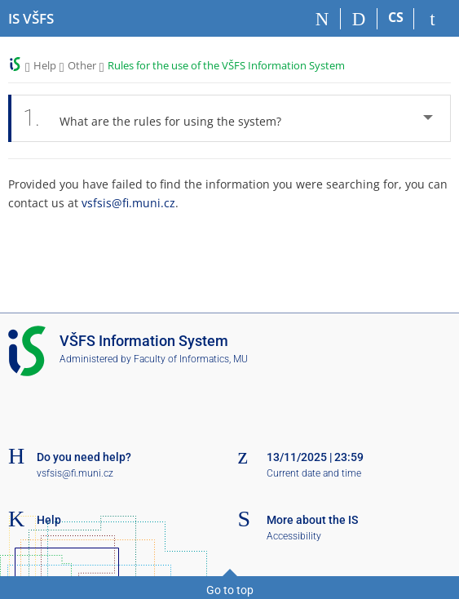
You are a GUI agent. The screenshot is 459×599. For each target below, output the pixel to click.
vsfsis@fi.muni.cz (128, 203)
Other (82, 65)
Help (44, 65)
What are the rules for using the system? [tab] (156, 118)
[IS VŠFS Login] (432, 18)
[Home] (322, 18)
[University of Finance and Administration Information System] (31, 18)
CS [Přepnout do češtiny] (396, 17)
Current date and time (314, 473)
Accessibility (294, 536)
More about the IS (312, 519)
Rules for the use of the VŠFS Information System (226, 65)
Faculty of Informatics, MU (191, 359)
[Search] (359, 18)
